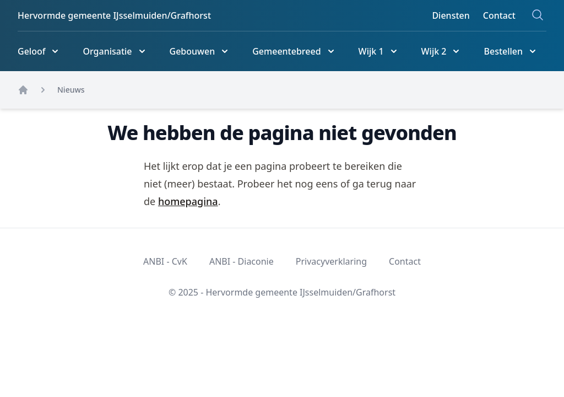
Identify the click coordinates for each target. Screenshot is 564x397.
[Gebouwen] (200, 51)
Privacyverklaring (331, 261)
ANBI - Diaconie (241, 261)
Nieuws (71, 89)
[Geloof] (39, 51)
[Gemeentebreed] (294, 51)
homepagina (188, 201)
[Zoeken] (537, 15)
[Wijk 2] (441, 51)
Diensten (450, 15)
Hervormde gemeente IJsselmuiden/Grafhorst (114, 15)
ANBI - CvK (165, 261)
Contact (499, 15)
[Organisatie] (115, 51)
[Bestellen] (511, 51)
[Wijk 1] (379, 51)
